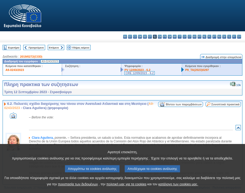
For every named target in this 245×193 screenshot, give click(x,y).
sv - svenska (239, 37)
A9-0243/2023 (14, 69)
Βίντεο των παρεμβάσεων (184, 104)
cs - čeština (135, 37)
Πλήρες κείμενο (80, 47)
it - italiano (180, 37)
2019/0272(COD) (31, 56)
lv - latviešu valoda (185, 37)
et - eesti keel (150, 37)
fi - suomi (234, 37)
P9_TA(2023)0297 (197, 69)
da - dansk (140, 37)
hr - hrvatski (175, 37)
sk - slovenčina (224, 37)
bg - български (125, 37)
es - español (130, 37)
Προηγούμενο (36, 47)
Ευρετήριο (13, 47)
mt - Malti (199, 37)
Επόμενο (54, 47)
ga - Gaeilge (170, 37)
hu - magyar (194, 37)
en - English (160, 37)
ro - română (219, 37)
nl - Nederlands (204, 37)
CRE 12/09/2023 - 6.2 (140, 73)
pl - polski (209, 37)
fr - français (165, 37)
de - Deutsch (145, 37)
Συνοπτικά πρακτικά (225, 104)
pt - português (214, 37)
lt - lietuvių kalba (190, 37)
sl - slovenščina (229, 37)
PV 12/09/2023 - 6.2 (137, 69)
